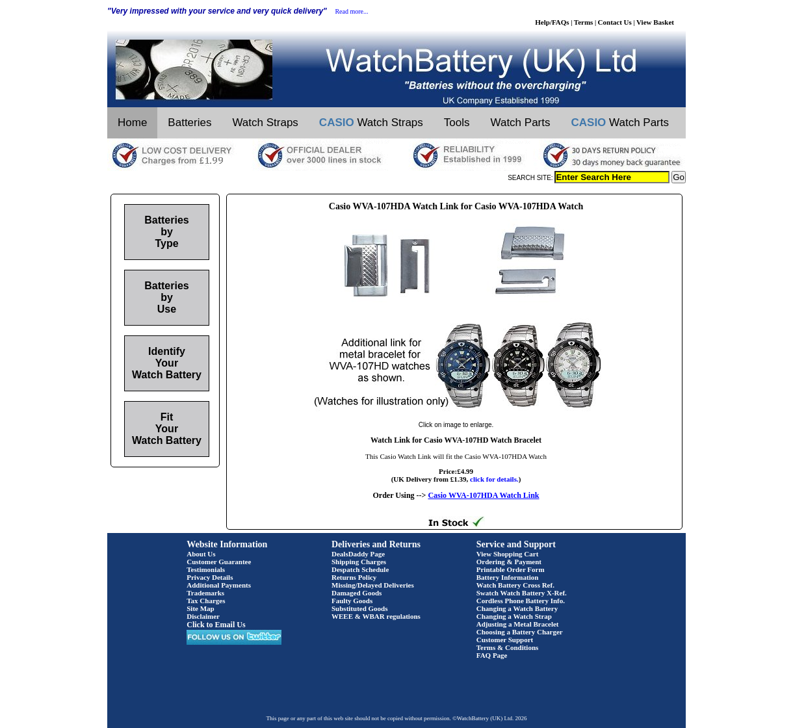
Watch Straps (265, 122)
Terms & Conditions (507, 647)
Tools (457, 122)
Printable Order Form (510, 569)
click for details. (494, 479)
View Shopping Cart (507, 554)
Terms (583, 22)
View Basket (655, 22)
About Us (201, 554)
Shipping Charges (359, 562)
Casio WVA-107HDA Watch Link (483, 495)
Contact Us (615, 22)
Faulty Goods (352, 600)
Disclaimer (203, 616)
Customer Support (505, 640)
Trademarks (205, 593)
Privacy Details (210, 577)
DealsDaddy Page (358, 554)
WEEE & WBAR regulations (376, 616)
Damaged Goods (357, 593)
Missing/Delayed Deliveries (373, 585)
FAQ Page (492, 655)
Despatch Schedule (360, 569)
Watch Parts (521, 122)
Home (132, 122)
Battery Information (507, 577)
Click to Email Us (216, 624)
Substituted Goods (360, 608)
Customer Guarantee (219, 562)
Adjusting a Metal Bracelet (517, 624)
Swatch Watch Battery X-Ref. (521, 593)
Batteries (189, 122)
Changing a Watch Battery (517, 608)
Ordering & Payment (508, 562)
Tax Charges (206, 600)
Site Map (200, 608)
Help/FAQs (552, 22)
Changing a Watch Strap (514, 616)
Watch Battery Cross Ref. (515, 585)
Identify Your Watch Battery (167, 363)
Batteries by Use (166, 297)
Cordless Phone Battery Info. (520, 600)
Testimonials (206, 569)
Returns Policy (354, 577)
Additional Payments (219, 585)
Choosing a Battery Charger (519, 632)
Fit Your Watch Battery (167, 428)
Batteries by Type (166, 231)
